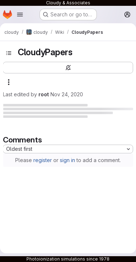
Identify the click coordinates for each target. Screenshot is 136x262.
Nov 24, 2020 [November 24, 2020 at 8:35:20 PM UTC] (66, 94)
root (43, 94)
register (42, 160)
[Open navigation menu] (20, 14)
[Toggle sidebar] (9, 53)
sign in (67, 160)
